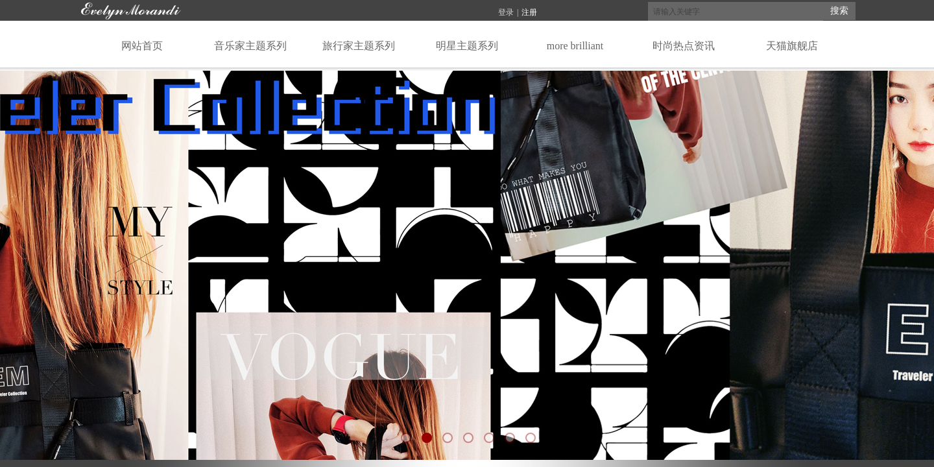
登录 (506, 12)
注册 (529, 12)
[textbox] (735, 11)
